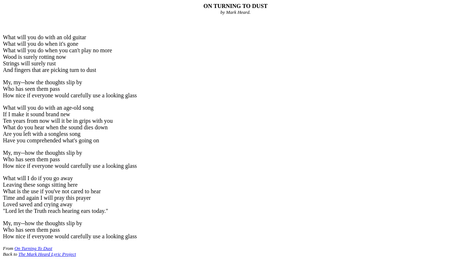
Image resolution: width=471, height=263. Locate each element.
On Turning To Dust (33, 248)
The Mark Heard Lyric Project (47, 254)
